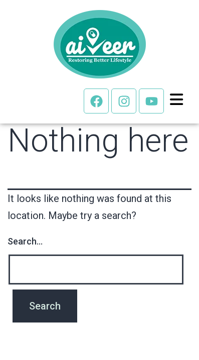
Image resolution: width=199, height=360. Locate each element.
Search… (25, 241)
